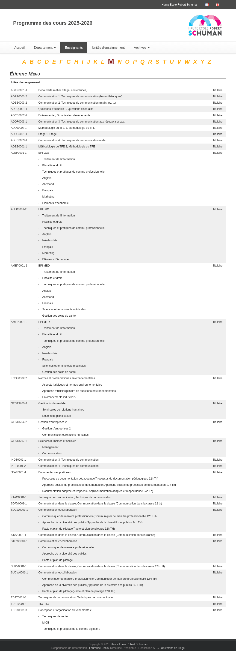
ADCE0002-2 (19, 115)
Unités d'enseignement (108, 47)
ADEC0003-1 (19, 140)
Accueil (19, 47)
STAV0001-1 (18, 535)
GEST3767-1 (19, 441)
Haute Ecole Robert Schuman (180, 4)
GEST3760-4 (19, 403)
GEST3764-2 (19, 422)
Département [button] (45, 47)
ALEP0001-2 (19, 209)
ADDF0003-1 (19, 121)
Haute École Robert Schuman (129, 644)
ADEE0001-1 (19, 146)
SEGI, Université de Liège (169, 648)
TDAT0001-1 (19, 597)
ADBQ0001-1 (19, 109)
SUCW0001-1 (19, 572)
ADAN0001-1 (19, 90)
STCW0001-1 (19, 541)
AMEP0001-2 (19, 322)
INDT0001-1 (18, 459)
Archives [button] (142, 47)
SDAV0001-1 (19, 503)
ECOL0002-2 (19, 378)
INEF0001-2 (18, 466)
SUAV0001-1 (19, 566)
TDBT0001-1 (19, 604)
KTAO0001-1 (19, 497)
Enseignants (74, 47)
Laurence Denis (99, 648)
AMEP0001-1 (19, 265)
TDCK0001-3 (19, 610)
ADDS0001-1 (19, 134)
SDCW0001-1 (19, 509)
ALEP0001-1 (19, 152)
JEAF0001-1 (18, 472)
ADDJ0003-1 (19, 127)
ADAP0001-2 (19, 96)
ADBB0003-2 (19, 102)
